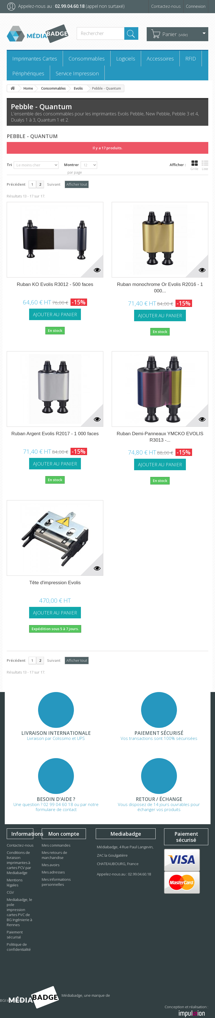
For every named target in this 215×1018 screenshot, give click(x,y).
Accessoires (160, 58)
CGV (10, 892)
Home (28, 88)
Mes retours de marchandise (54, 855)
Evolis (78, 88)
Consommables (87, 58)
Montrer (71, 164)
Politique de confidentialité (19, 947)
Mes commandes (56, 845)
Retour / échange (159, 799)
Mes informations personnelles (56, 882)
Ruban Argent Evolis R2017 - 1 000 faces (55, 433)
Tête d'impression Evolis (55, 582)
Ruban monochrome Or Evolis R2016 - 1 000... (160, 287)
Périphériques (28, 73)
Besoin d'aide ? (56, 799)
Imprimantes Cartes (34, 58)
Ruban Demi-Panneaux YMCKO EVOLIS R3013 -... (160, 437)
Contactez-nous (163, 6)
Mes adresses (53, 872)
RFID (190, 58)
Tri (9, 164)
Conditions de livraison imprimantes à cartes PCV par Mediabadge (19, 862)
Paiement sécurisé (158, 733)
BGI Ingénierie (73, 1000)
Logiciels (125, 58)
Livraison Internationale (56, 733)
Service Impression (77, 73)
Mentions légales (14, 882)
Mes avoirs (50, 864)
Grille (194, 165)
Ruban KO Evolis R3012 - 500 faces (55, 284)
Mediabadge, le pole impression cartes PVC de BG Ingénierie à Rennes (19, 912)
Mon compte (63, 834)
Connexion (194, 6)
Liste (205, 165)
